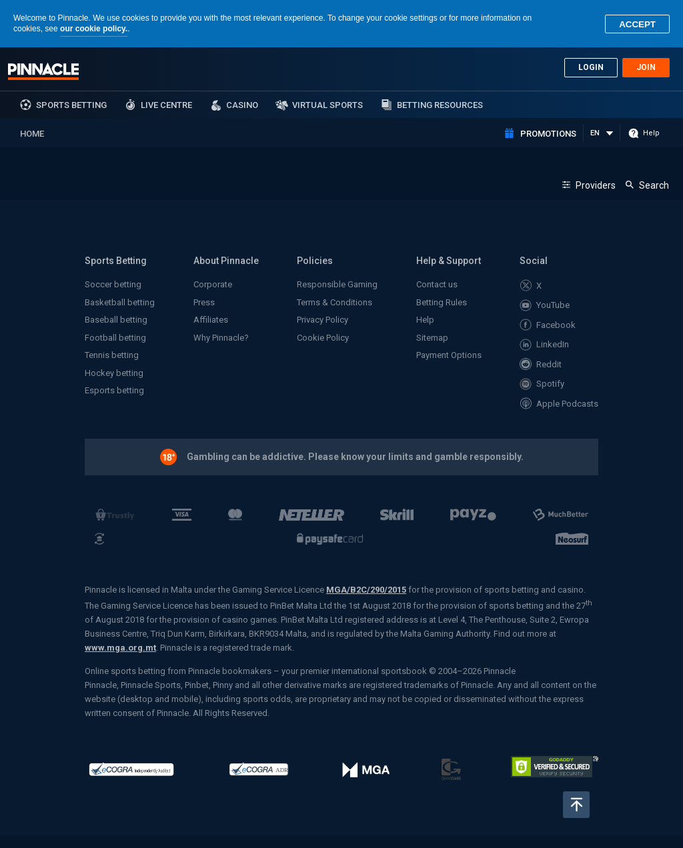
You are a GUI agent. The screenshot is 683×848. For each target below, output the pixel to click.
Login (591, 67)
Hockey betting (114, 373)
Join (646, 67)
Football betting (115, 338)
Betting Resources (440, 105)
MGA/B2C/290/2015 (366, 590)
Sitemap (432, 338)
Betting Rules (441, 302)
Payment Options (449, 355)
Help (425, 320)
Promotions (548, 134)
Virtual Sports (327, 105)
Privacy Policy (322, 320)
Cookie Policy (323, 338)
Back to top (576, 804)
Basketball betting (120, 302)
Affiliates (210, 320)
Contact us (437, 284)
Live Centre (166, 105)
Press (204, 302)
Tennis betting (112, 355)
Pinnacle (43, 71)
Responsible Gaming (337, 284)
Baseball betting (116, 320)
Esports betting (114, 390)
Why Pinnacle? (221, 338)
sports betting (71, 105)
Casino (242, 105)
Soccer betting (113, 284)
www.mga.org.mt (120, 648)
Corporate (212, 284)
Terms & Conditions (334, 302)
